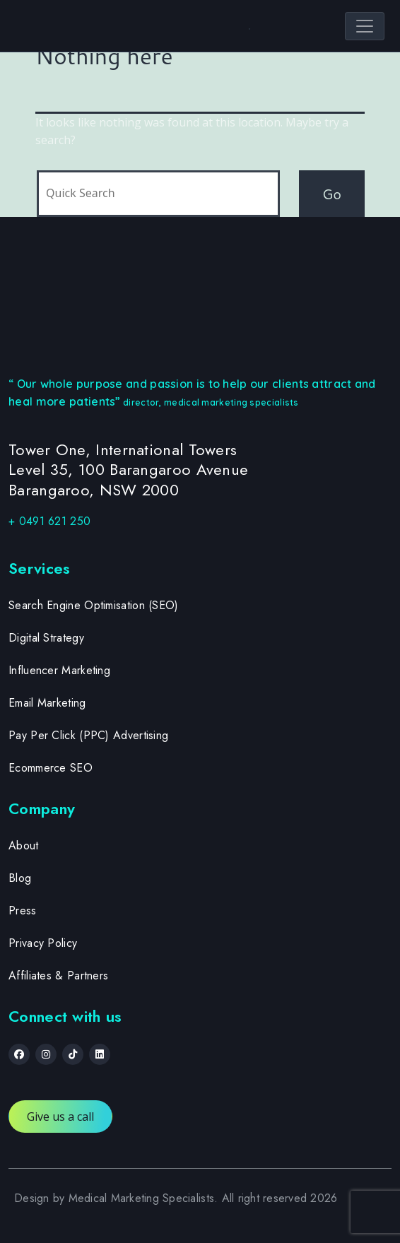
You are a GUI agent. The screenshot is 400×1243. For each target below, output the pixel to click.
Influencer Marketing (59, 670)
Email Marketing (47, 703)
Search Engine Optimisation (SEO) (93, 605)
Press (22, 910)
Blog (19, 878)
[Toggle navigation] (364, 26)
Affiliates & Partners (58, 975)
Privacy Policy (42, 943)
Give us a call (60, 1116)
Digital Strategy (46, 638)
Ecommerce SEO (50, 768)
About (23, 845)
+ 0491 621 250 (49, 521)
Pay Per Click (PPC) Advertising (88, 735)
